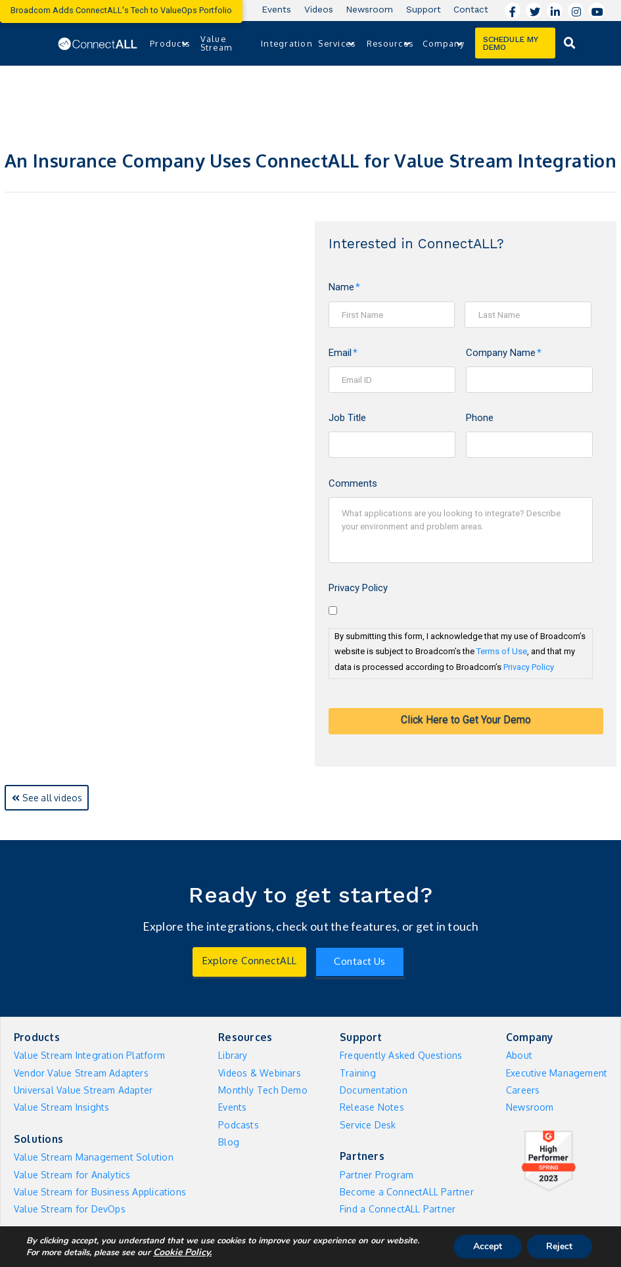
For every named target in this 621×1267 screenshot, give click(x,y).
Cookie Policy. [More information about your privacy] (182, 1252)
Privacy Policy (358, 588)
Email (343, 353)
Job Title (347, 418)
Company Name (504, 353)
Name (345, 287)
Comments (353, 483)
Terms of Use (501, 651)
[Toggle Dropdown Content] (569, 43)
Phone (480, 418)
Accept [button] (486, 1246)
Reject (559, 1246)
